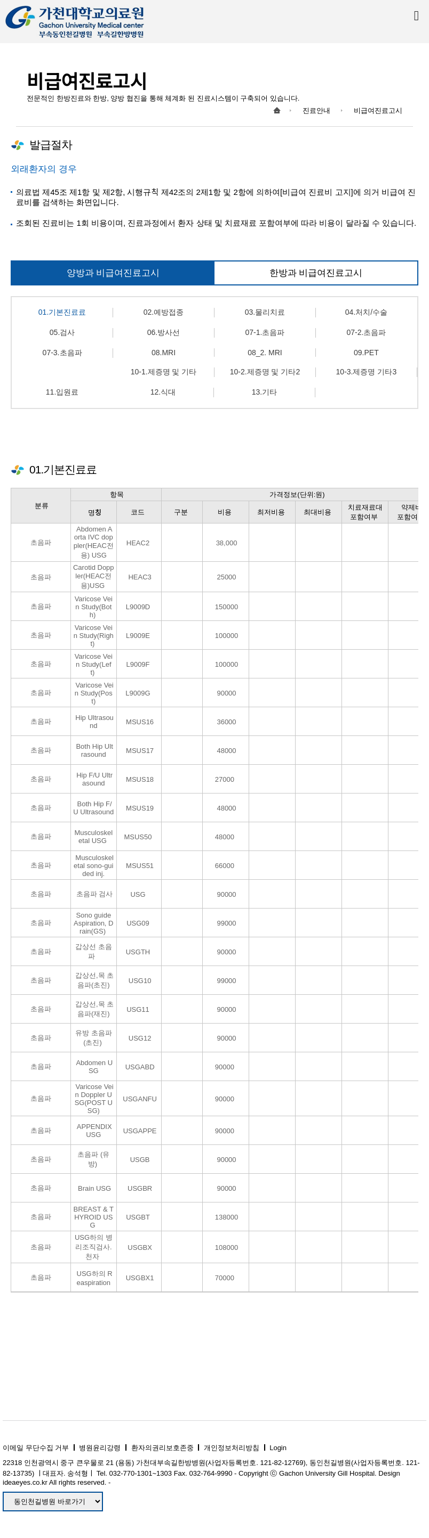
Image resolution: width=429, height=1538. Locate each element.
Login (278, 1448)
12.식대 (163, 392)
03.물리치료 (265, 312)
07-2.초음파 (366, 332)
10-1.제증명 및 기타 (164, 371)
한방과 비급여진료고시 (316, 273)
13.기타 (264, 392)
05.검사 (62, 332)
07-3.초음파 (62, 352)
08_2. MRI (265, 352)
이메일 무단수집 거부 (36, 1448)
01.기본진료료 (62, 312)
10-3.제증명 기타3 (366, 371)
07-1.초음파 (264, 332)
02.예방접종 (164, 312)
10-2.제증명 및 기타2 (265, 371)
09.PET (366, 352)
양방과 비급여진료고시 (113, 273)
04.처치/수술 (366, 312)
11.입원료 (62, 392)
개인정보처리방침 (231, 1448)
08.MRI (164, 352)
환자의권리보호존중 (162, 1448)
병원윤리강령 (100, 1448)
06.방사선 (163, 332)
